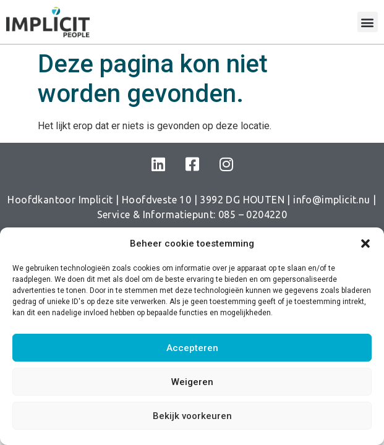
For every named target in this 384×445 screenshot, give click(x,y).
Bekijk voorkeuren (192, 416)
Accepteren (192, 348)
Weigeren (192, 382)
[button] (365, 243)
